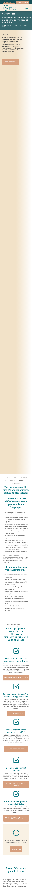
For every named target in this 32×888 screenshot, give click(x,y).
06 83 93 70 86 (10, 2)
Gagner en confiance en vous (16, 678)
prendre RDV (23, 2)
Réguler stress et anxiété (16, 749)
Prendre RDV (10, 62)
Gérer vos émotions (16, 713)
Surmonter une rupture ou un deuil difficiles (16, 818)
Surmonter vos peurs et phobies (16, 784)
